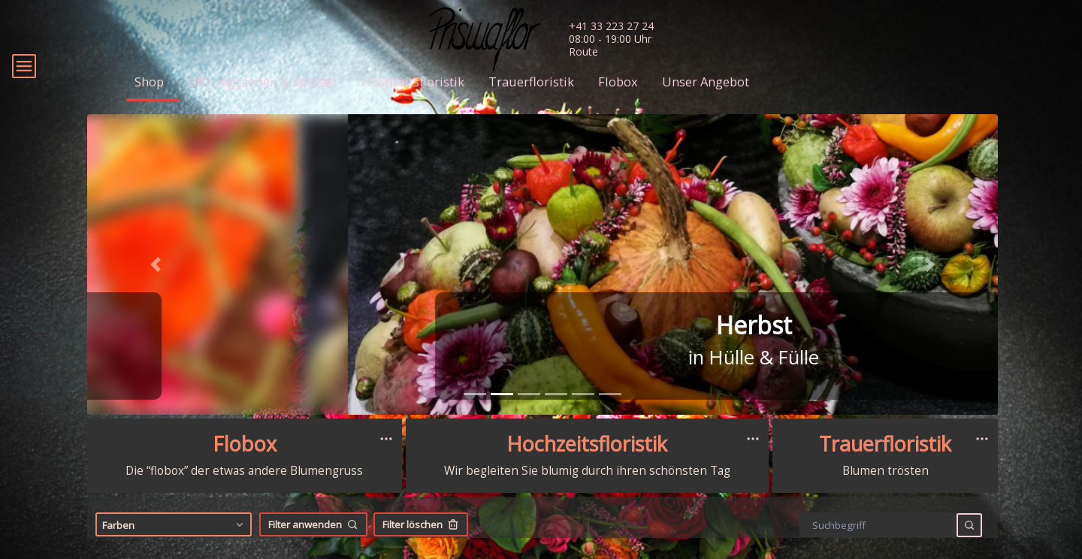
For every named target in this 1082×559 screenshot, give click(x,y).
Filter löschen (420, 546)
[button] (155, 286)
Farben (174, 546)
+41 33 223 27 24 (611, 26)
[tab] (475, 416)
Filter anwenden (313, 546)
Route (583, 51)
